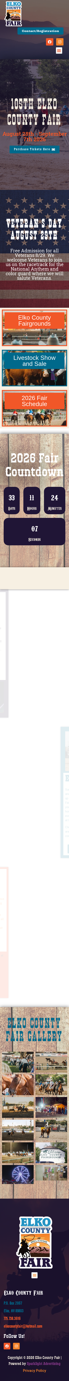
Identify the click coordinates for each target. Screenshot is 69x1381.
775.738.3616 (12, 1355)
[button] (59, 50)
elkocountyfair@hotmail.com (23, 1362)
